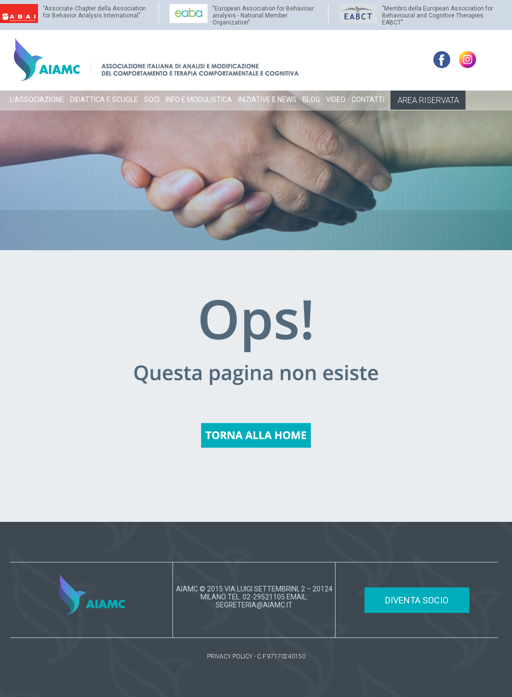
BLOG (311, 100)
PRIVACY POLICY (229, 656)
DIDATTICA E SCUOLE (104, 100)
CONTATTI (368, 100)
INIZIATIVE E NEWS (267, 100)
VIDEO (336, 100)
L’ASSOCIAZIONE (37, 100)
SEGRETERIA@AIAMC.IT (254, 605)
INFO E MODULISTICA (199, 100)
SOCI (152, 100)
